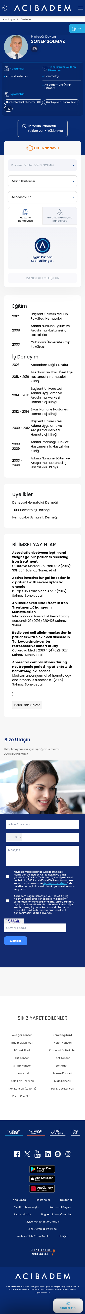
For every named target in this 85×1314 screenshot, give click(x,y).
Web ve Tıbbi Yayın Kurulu (33, 1236)
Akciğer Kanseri (22, 1035)
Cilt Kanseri (22, 1058)
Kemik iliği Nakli (62, 1035)
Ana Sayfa (19, 1200)
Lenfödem (62, 1066)
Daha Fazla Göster (27, 705)
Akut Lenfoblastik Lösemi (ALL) (23, 102)
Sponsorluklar (22, 1214)
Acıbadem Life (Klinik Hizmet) (57, 86)
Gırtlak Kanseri (22, 1066)
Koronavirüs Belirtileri (62, 1050)
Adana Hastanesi (17, 76)
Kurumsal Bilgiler (60, 1207)
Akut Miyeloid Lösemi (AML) (61, 102)
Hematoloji (51, 76)
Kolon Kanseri (63, 1043)
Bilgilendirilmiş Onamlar (56, 1214)
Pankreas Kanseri (62, 1089)
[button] (14, 837)
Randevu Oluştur (42, 277)
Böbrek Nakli (22, 1050)
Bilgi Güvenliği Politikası (42, 1229)
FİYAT (74, 1132)
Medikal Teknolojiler (27, 1207)
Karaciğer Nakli (22, 1096)
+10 (8, 108)
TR (79, 28)
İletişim (63, 1236)
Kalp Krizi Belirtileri (22, 1081)
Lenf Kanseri (62, 1058)
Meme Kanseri (62, 1073)
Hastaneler (43, 1200)
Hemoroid (22, 1073)
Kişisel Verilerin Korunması (42, 1222)
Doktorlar (66, 1200)
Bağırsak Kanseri (22, 1043)
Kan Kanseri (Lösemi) (22, 1089)
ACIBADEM (13, 1132)
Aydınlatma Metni (55, 883)
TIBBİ (57, 1132)
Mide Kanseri (62, 1081)
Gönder (16, 941)
